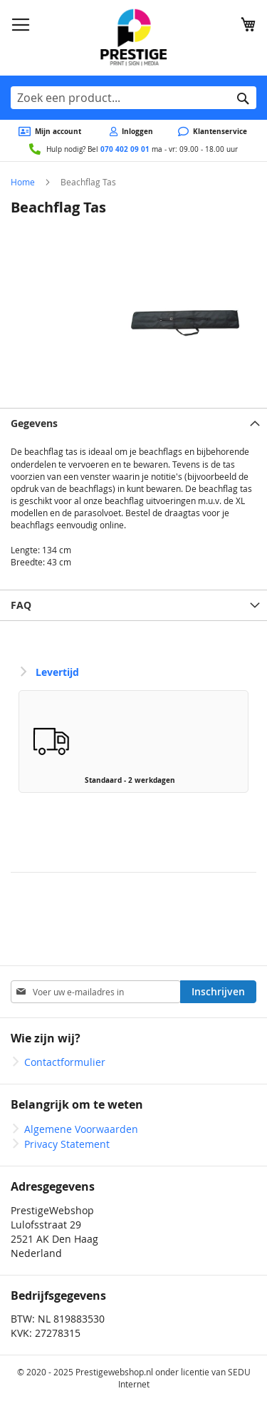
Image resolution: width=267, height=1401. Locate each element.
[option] (133, 741)
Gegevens (34, 423)
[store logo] (133, 37)
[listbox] (133, 745)
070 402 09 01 (125, 149)
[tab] (133, 423)
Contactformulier (64, 1062)
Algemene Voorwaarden (81, 1129)
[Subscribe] (218, 991)
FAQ (21, 605)
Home (23, 182)
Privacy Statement (67, 1144)
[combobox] (133, 97)
